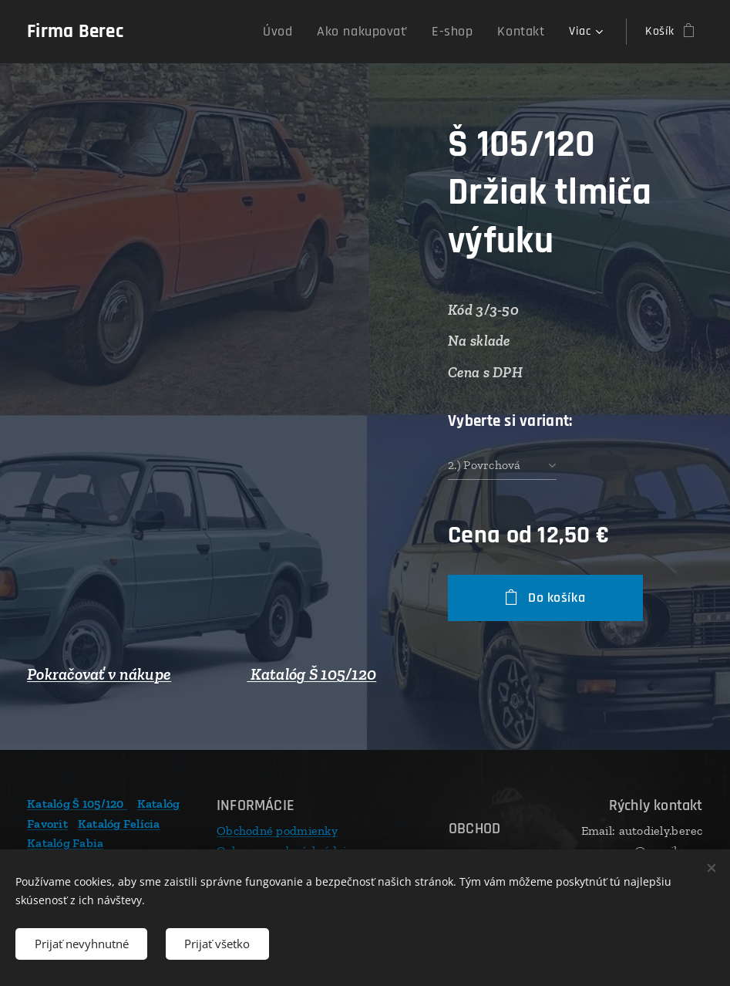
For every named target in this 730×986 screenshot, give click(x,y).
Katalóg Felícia (119, 823)
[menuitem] (303, 31)
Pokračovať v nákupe (99, 674)
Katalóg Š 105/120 (311, 674)
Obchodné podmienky (277, 830)
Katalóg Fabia (65, 843)
